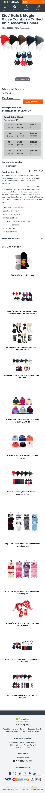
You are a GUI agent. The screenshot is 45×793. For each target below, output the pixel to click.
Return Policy (31, 742)
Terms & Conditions (22, 747)
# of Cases (7, 98)
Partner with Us (27, 731)
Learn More (24, 787)
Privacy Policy (29, 745)
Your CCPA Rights (12, 787)
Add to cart (32, 101)
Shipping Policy (16, 745)
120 (29, 110)
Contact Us (13, 742)
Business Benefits (13, 731)
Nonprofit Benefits (19, 729)
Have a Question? (12, 238)
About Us (6, 729)
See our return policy (12, 162)
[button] (26, 8)
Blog (37, 731)
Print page (38, 170)
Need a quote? (9, 166)
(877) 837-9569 (37, 2)
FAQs (22, 742)
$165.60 (19, 107)
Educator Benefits (35, 729)
